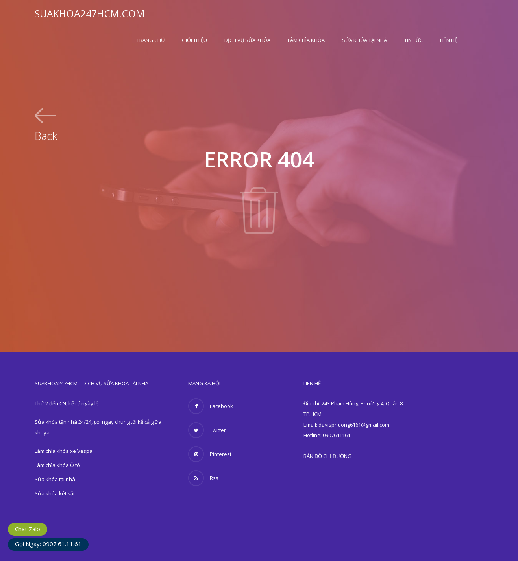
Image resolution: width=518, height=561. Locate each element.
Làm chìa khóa (306, 40)
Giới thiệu (194, 40)
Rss (203, 478)
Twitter (207, 430)
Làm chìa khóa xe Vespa (63, 450)
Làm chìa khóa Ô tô (57, 465)
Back (46, 135)
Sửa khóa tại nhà (364, 40)
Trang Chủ (151, 40)
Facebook (210, 406)
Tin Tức (413, 40)
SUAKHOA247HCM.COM (89, 13)
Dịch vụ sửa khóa (247, 40)
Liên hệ (448, 40)
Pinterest (209, 454)
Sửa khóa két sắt (55, 493)
